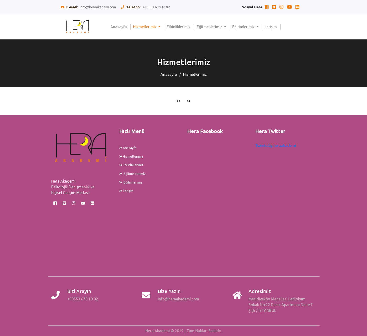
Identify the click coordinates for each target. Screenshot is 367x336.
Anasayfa (120, 26)
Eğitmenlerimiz (210, 27)
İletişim (273, 26)
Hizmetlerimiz (145, 27)
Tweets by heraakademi (275, 145)
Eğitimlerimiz (244, 27)
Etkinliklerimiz (180, 26)
